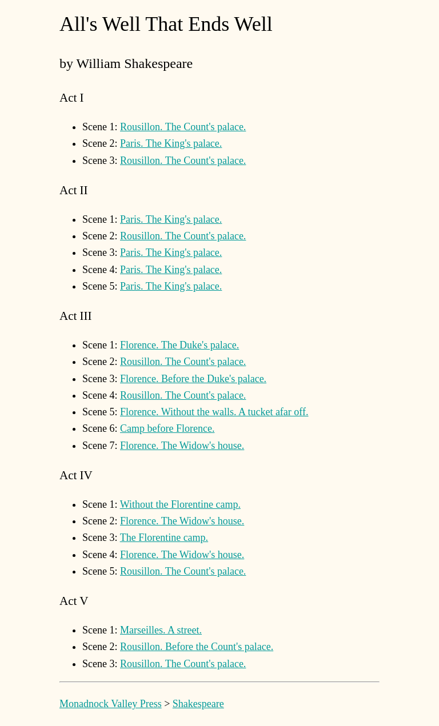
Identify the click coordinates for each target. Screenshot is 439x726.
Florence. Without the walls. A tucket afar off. (214, 412)
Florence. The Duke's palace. (179, 345)
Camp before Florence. (167, 428)
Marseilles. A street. (161, 630)
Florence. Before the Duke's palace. (193, 378)
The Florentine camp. (164, 537)
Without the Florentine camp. (180, 504)
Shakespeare (198, 703)
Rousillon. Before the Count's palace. (196, 646)
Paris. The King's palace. (171, 143)
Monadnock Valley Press (110, 703)
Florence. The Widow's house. (182, 445)
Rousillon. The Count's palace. (183, 127)
